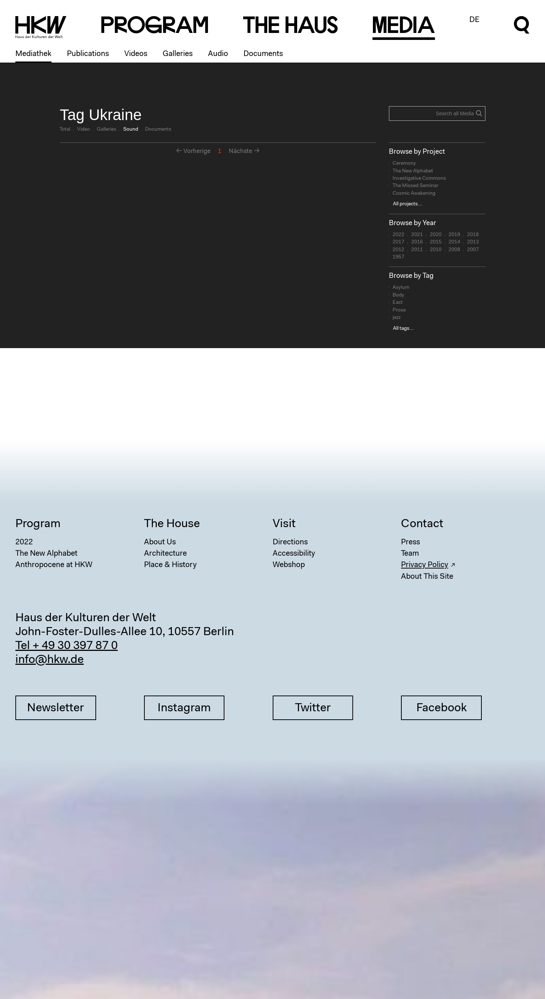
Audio (218, 54)
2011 (417, 250)
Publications (88, 54)
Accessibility (294, 554)
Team (410, 554)
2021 (417, 235)
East (398, 302)
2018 (473, 235)
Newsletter (55, 708)
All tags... (403, 328)
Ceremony (404, 163)
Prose (399, 310)
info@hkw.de (49, 660)
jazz (397, 317)
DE (474, 20)
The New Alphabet (413, 171)
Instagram (184, 708)
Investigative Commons (419, 178)
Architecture (165, 554)
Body (398, 295)
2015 (436, 242)
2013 (473, 242)
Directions (290, 542)
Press (410, 542)
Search (478, 113)
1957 (398, 257)
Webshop (289, 565)
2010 (436, 250)
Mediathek (33, 54)
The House (172, 524)
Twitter (313, 708)
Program (38, 524)
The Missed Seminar (415, 186)
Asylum (401, 287)
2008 (454, 250)
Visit (284, 524)
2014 (454, 242)
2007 (473, 250)
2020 (436, 235)
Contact (422, 524)
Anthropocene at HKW (53, 565)
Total (65, 129)
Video (83, 129)
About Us (160, 542)
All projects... (407, 204)
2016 (417, 242)
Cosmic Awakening (414, 193)
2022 (398, 235)
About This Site (427, 577)
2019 (454, 235)
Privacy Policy (424, 565)
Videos (135, 54)
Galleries (178, 54)
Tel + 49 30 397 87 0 (66, 646)
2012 (398, 250)
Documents (263, 54)
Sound (130, 129)
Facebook (441, 708)
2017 (398, 242)
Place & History (170, 565)
